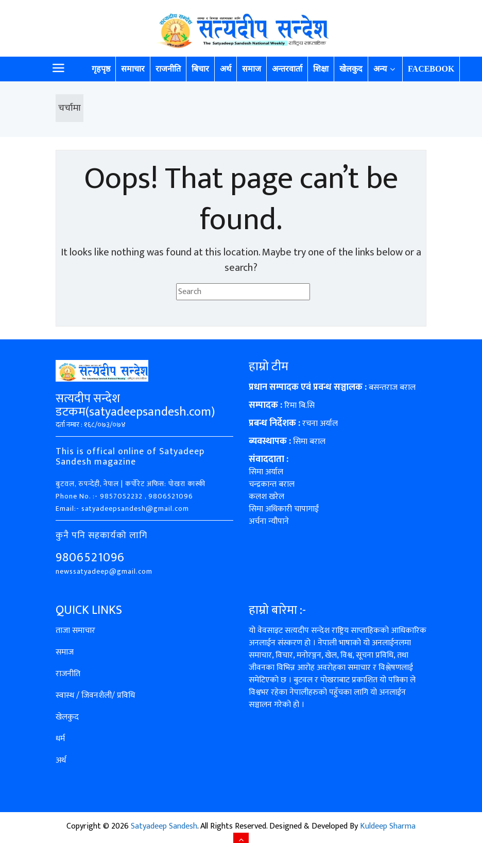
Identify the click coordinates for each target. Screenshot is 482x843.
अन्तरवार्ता (287, 68)
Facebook (431, 68)
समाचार (133, 68)
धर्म (60, 739)
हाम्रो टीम (268, 366)
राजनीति (168, 68)
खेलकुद (351, 68)
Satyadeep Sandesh (164, 826)
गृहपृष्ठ (101, 68)
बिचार (200, 68)
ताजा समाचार (75, 631)
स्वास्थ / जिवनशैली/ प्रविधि (95, 695)
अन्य (380, 68)
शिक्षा (321, 68)
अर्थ (225, 68)
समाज (251, 68)
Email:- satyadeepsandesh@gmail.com (122, 508)
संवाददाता (266, 459)
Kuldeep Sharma (388, 826)
